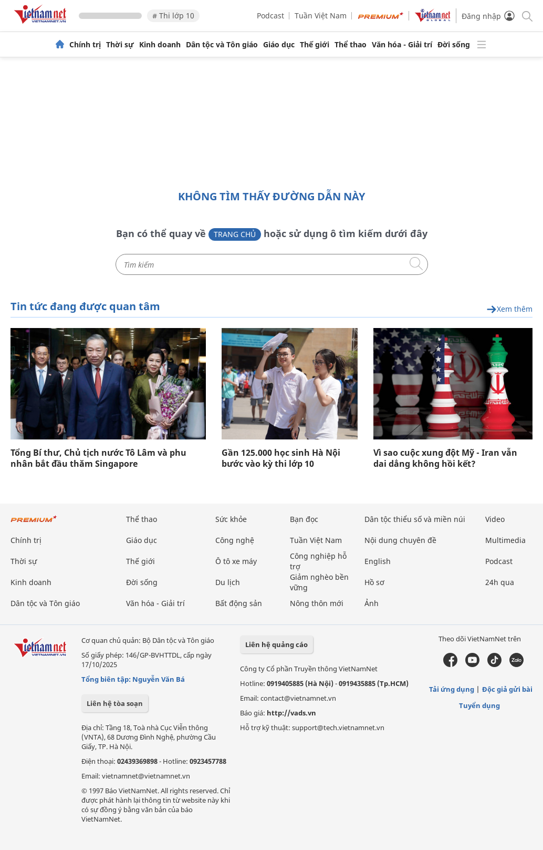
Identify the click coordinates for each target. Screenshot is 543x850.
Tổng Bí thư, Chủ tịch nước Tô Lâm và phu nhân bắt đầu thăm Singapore (98, 458)
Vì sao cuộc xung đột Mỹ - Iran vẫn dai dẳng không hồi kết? (445, 458)
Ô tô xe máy (236, 561)
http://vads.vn (291, 713)
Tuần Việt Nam (321, 16)
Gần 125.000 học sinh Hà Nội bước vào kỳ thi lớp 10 (281, 458)
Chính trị (85, 44)
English (377, 561)
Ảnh (371, 603)
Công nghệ (234, 540)
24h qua (499, 582)
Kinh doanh (160, 44)
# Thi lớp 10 (173, 16)
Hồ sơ (374, 582)
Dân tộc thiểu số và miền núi (414, 519)
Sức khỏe (231, 519)
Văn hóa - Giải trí (402, 44)
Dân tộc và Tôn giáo (222, 44)
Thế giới (314, 44)
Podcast (270, 16)
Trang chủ (235, 234)
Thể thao (351, 44)
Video (495, 519)
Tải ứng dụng (451, 689)
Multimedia (505, 540)
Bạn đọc (304, 519)
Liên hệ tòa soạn (115, 703)
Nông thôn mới (316, 603)
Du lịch (227, 582)
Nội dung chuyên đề (400, 540)
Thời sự (120, 44)
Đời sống (453, 44)
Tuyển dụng (479, 705)
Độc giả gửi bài (507, 689)
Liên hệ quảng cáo (276, 644)
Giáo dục (279, 44)
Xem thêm (509, 309)
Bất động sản (238, 603)
